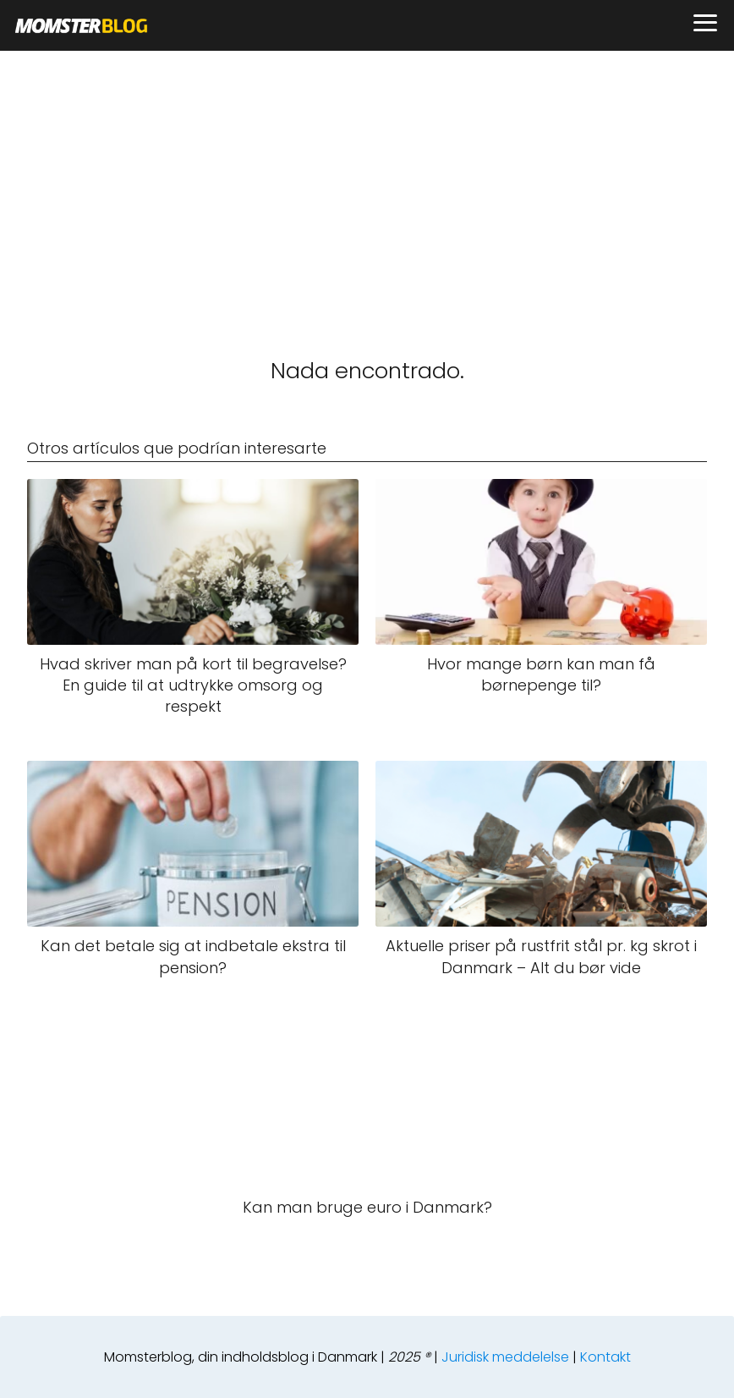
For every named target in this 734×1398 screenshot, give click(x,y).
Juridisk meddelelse (505, 1357)
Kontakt (605, 1357)
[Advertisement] (367, 177)
